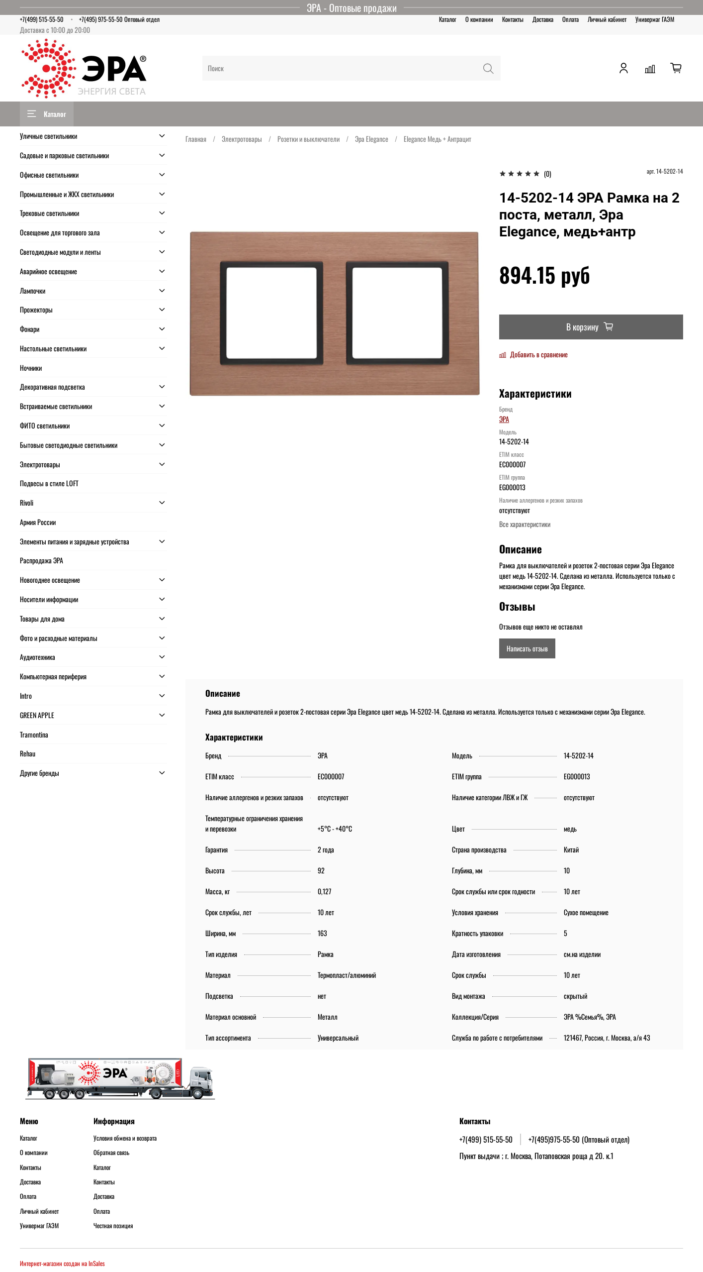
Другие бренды (39, 772)
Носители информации (49, 599)
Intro (26, 695)
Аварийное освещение (48, 271)
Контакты (513, 19)
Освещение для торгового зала (60, 232)
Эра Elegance (371, 138)
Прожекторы (36, 309)
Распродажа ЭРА (41, 560)
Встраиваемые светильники (56, 406)
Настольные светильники (53, 348)
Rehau (27, 753)
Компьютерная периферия (53, 676)
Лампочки (32, 290)
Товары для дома (42, 618)
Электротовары (242, 138)
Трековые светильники (49, 213)
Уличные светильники (48, 135)
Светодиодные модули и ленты (60, 251)
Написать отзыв (527, 648)
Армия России (38, 522)
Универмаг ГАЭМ (654, 19)
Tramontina (34, 734)
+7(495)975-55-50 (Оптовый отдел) (578, 1139)
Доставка (542, 19)
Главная (195, 138)
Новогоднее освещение (50, 579)
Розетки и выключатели (308, 138)
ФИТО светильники (45, 425)
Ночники (31, 367)
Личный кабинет (607, 19)
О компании (479, 19)
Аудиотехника (37, 656)
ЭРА (504, 419)
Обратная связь (111, 1152)
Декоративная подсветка (52, 386)
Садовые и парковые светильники (64, 155)
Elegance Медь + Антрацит (437, 138)
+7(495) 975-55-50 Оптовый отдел (119, 19)
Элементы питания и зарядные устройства (74, 541)
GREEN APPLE (37, 715)
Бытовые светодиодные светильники (68, 444)
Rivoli (26, 502)
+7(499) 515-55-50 (42, 19)
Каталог (447, 19)
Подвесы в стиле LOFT (49, 483)
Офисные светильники (49, 174)
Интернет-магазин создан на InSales (62, 1263)
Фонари (29, 328)
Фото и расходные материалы (58, 638)
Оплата (570, 19)
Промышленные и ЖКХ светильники (67, 194)
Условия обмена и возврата (125, 1138)
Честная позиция (113, 1225)
